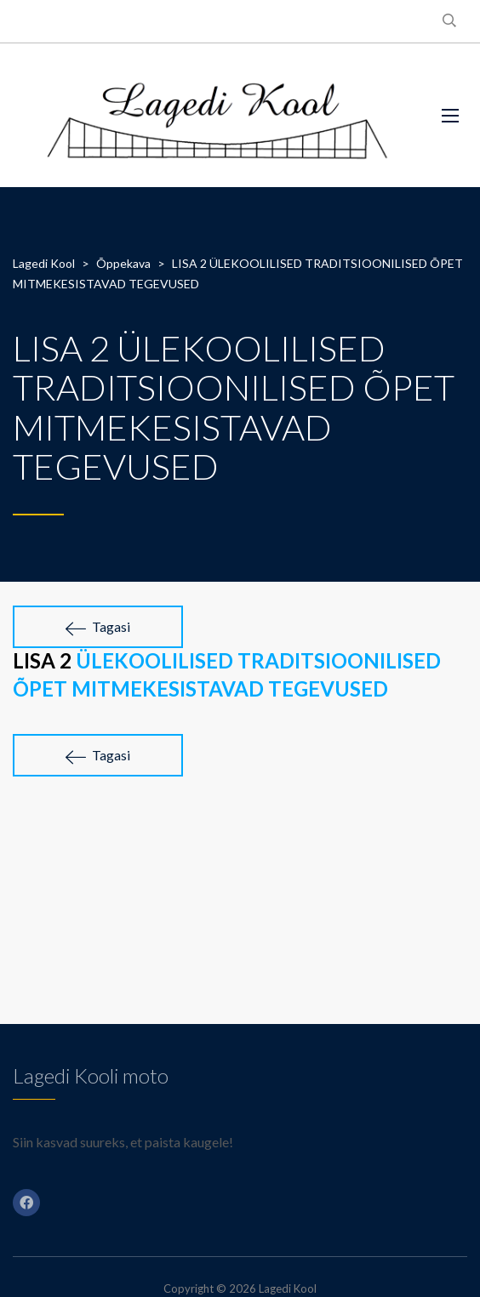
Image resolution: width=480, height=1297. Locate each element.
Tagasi (98, 626)
